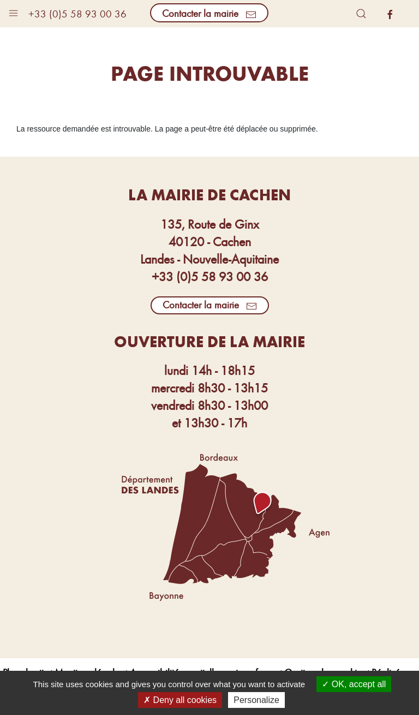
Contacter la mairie (209, 13)
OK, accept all (354, 684)
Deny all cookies (180, 700)
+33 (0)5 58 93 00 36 (77, 13)
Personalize (256, 700)
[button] (13, 11)
